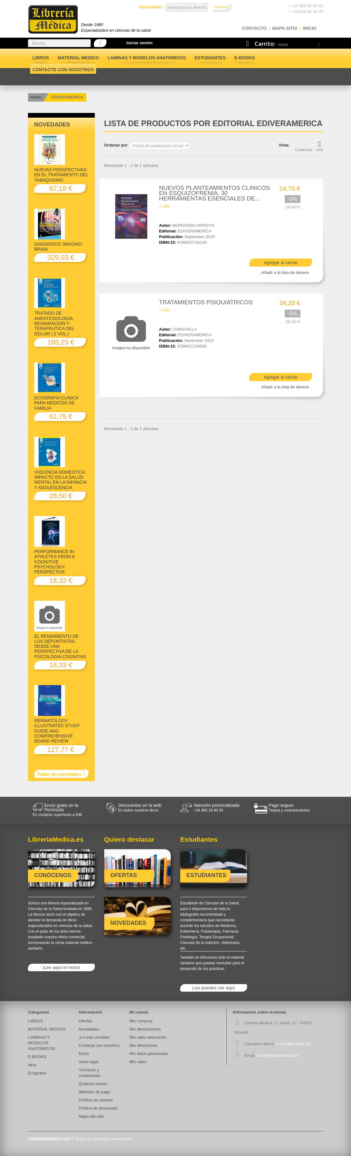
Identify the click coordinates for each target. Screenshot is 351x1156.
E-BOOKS (245, 57)
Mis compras (141, 1021)
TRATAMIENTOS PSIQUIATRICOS (206, 302)
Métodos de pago (94, 1091)
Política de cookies (96, 1100)
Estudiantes (210, 57)
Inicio (309, 28)
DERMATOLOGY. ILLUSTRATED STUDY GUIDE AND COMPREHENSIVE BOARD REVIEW (57, 730)
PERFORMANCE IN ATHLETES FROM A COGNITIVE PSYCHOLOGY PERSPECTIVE (54, 561)
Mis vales (137, 1061)
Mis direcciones (143, 1045)
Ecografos (37, 1073)
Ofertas (85, 1021)
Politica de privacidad (98, 1108)
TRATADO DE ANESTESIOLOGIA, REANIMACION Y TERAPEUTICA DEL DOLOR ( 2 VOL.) (54, 323)
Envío (84, 1053)
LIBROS (40, 57)
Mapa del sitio (91, 1116)
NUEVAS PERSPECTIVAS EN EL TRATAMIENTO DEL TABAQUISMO (61, 175)
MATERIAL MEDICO (78, 57)
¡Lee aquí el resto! (61, 967)
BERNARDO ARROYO (193, 225)
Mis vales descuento (147, 1037)
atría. (32, 1065)
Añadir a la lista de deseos (285, 272)
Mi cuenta (138, 1012)
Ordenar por (116, 145)
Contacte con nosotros (63, 69)
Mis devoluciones (145, 1029)
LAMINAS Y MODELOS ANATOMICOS (147, 57)
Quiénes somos (93, 1083)
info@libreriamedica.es (277, 1055)
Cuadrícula (303, 146)
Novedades (52, 124)
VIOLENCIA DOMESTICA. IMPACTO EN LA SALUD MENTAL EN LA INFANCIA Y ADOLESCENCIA (60, 480)
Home (35, 97)
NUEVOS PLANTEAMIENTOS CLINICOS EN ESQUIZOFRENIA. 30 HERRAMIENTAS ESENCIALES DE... (214, 193)
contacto (254, 28)
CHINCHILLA (184, 329)
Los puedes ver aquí (213, 987)
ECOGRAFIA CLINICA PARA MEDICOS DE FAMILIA (56, 403)
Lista (319, 146)
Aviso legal (89, 1061)
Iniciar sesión (140, 42)
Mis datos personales (148, 1053)
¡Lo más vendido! (94, 1037)
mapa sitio (284, 28)
